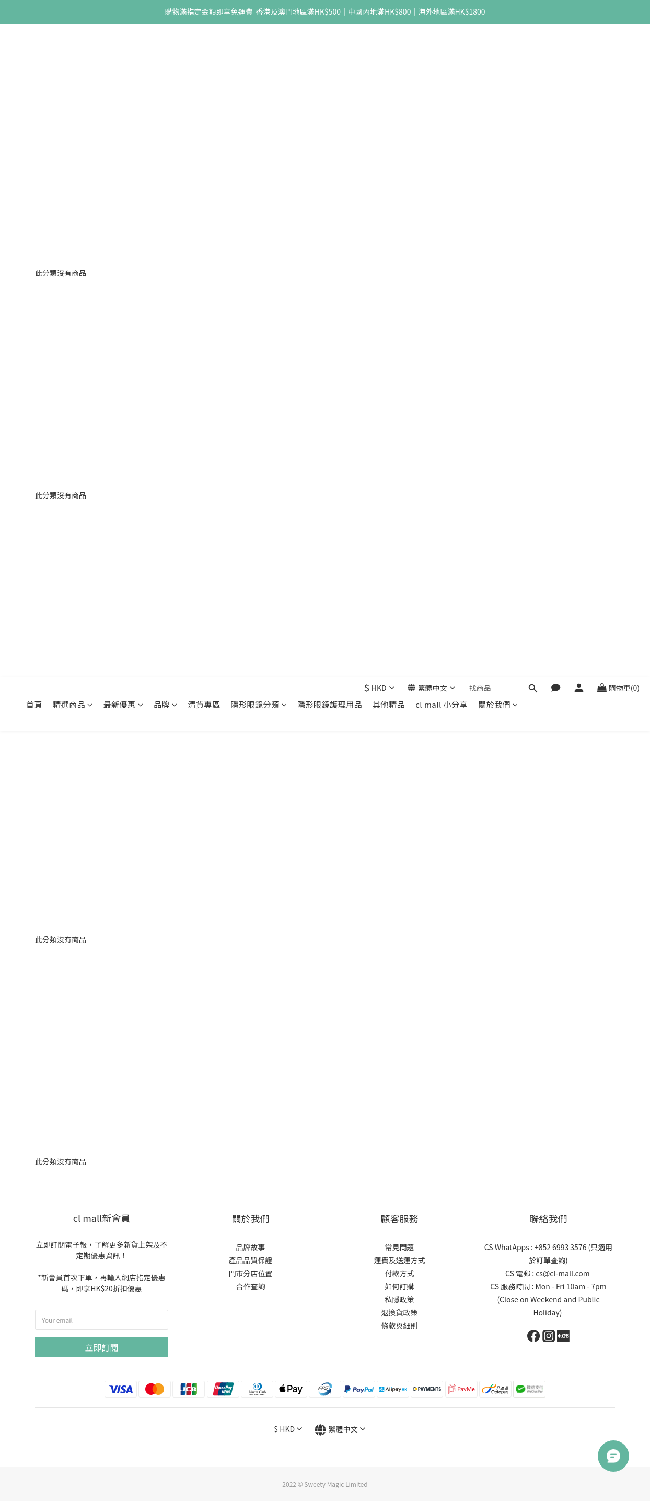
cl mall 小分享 (441, 50)
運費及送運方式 (399, 1260)
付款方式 (399, 1273)
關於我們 (498, 50)
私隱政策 (399, 1299)
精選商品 (73, 50)
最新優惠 (123, 50)
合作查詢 (250, 1286)
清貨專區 (204, 50)
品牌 (166, 50)
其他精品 (389, 50)
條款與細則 (399, 1325)
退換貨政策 (399, 1312)
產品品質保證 (251, 1260)
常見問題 (399, 1247)
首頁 (34, 50)
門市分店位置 (251, 1273)
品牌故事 (250, 1247)
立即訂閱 (101, 1347)
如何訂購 (399, 1286)
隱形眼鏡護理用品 (329, 50)
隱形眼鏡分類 (259, 50)
